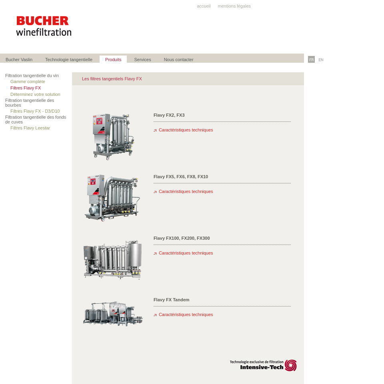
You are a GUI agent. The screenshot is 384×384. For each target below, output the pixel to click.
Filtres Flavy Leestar (30, 127)
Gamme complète (28, 81)
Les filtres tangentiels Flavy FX (112, 78)
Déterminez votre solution (36, 94)
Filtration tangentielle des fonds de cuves (35, 119)
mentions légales (234, 6)
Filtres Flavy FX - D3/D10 (35, 111)
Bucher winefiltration (44, 26)
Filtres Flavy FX (26, 88)
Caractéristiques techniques (186, 129)
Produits (113, 59)
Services (142, 59)
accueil (203, 6)
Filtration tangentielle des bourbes (29, 102)
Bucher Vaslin (19, 59)
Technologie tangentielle (68, 59)
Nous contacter (179, 59)
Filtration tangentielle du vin (32, 75)
